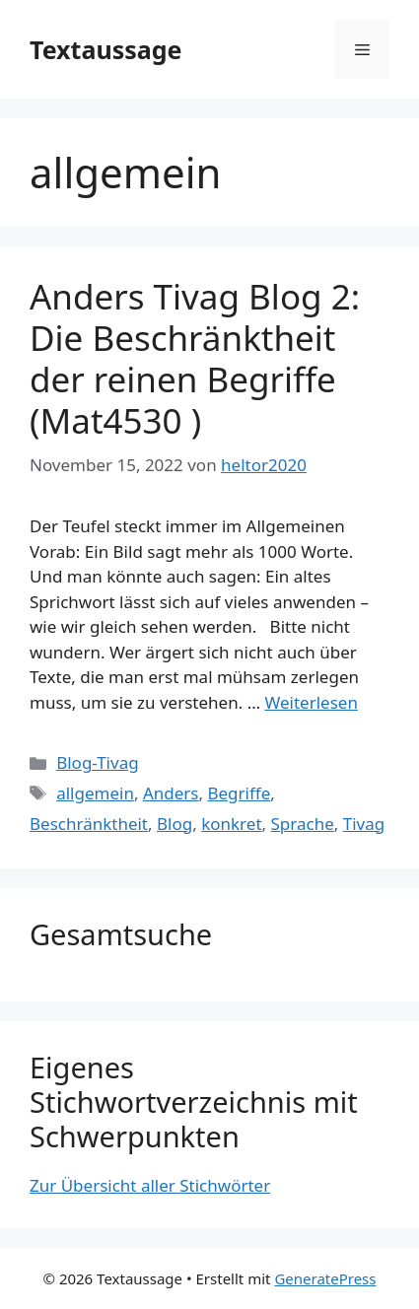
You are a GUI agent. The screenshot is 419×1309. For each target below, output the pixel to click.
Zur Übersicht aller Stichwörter (150, 1185)
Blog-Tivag (97, 762)
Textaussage (105, 49)
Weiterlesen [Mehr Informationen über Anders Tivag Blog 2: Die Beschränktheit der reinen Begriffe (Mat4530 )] (311, 702)
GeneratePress (325, 1278)
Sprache (302, 823)
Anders (171, 793)
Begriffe (238, 793)
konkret (231, 823)
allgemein (95, 793)
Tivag (363, 823)
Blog (174, 823)
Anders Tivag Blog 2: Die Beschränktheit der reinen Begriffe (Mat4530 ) (195, 358)
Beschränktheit (89, 823)
